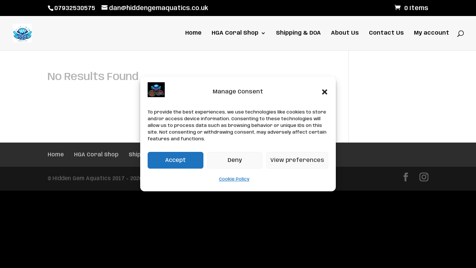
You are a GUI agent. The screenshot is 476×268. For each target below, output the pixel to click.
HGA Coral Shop (235, 33)
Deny (235, 160)
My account (431, 33)
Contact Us (386, 33)
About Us (345, 33)
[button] (324, 92)
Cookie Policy (234, 179)
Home (193, 33)
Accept (175, 160)
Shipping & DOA (298, 33)
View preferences (297, 160)
